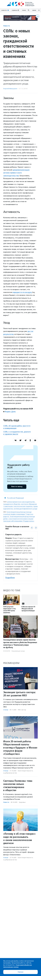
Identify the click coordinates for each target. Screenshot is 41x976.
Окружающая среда (18, 651)
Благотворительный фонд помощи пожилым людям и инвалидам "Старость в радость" (18, 514)
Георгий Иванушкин (10, 89)
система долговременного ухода (25, 509)
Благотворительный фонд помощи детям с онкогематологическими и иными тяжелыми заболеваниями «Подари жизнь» (19, 519)
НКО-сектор (22, 710)
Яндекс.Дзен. (10, 412)
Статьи (5, 710)
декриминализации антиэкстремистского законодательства (16, 173)
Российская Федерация (15, 498)
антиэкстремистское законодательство (21, 502)
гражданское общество (11, 504)
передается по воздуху (22, 292)
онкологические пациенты (23, 506)
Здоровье (22, 802)
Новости (6, 26)
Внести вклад (16, 487)
